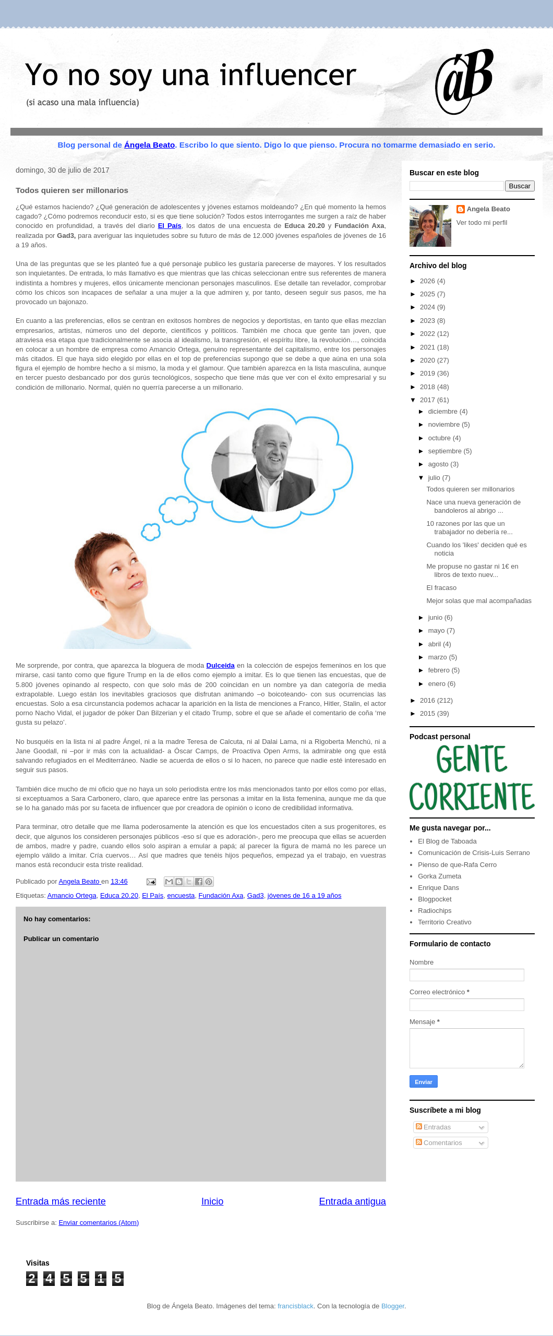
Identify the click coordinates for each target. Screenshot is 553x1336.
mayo (437, 630)
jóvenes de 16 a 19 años (305, 895)
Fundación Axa (221, 895)
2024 (428, 307)
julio (435, 478)
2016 (428, 700)
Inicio (212, 1201)
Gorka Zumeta (439, 876)
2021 (428, 347)
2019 (428, 373)
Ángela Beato (149, 144)
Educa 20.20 (119, 895)
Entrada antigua (352, 1201)
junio (436, 617)
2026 (428, 281)
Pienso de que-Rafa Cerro (457, 865)
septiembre (446, 451)
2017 (428, 400)
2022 (428, 334)
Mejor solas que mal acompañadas (479, 601)
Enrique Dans (438, 888)
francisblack (296, 1306)
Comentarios (439, 1143)
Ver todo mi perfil (482, 222)
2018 (428, 387)
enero (438, 684)
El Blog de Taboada (447, 841)
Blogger (392, 1306)
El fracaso (441, 588)
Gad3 (255, 895)
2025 (428, 294)
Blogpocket (434, 899)
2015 (428, 713)
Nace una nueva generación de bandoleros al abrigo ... (473, 506)
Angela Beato (488, 209)
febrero (440, 670)
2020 (428, 360)
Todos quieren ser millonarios (470, 489)
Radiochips (434, 910)
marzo (438, 657)
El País (152, 895)
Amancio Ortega (72, 895)
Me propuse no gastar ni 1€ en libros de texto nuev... (472, 570)
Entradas (433, 1127)
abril (435, 644)
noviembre (445, 424)
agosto (439, 464)
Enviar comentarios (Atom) (98, 1222)
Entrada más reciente (61, 1201)
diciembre (444, 411)
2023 (428, 320)
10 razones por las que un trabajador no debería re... (469, 528)
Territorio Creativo (445, 922)
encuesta (181, 895)
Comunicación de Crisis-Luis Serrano (474, 853)
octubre (440, 438)
